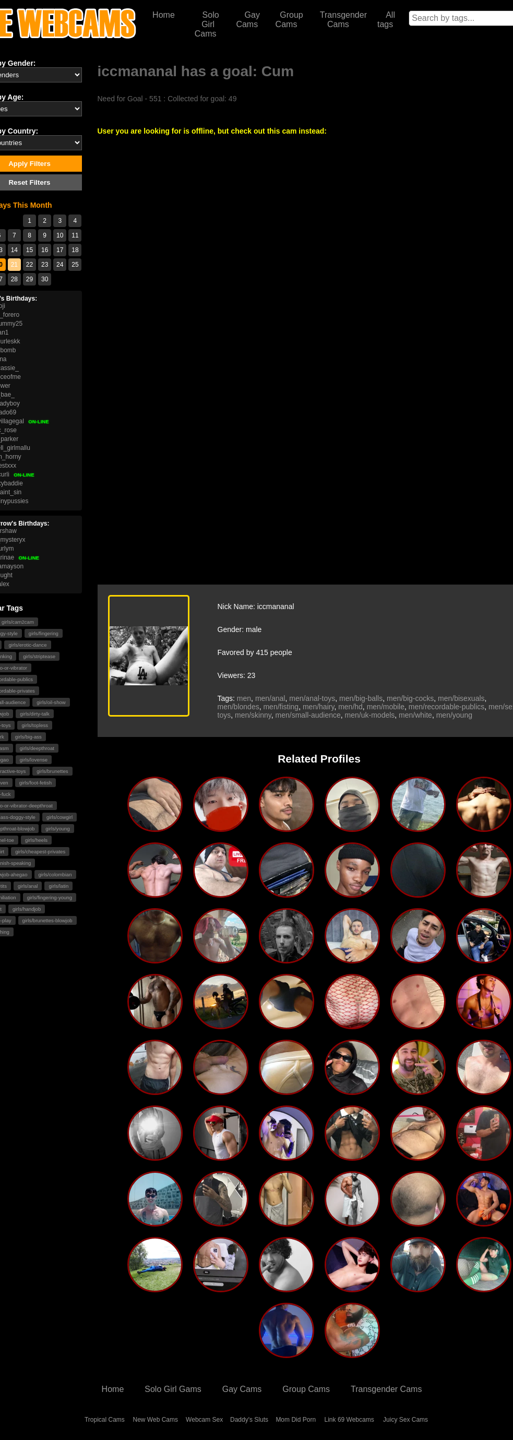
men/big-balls (361, 698)
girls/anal (28, 886)
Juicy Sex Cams (405, 1419)
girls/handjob (27, 909)
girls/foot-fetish (35, 783)
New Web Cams (155, 1419)
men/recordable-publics (447, 707)
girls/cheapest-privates (40, 851)
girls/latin (58, 886)
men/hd (350, 707)
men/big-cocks (410, 698)
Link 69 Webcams (349, 1419)
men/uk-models (370, 715)
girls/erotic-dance (27, 645)
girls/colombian (55, 874)
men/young (454, 715)
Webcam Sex (204, 1419)
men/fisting (281, 707)
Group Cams (289, 19)
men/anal (270, 698)
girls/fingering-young (49, 897)
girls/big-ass (28, 737)
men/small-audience (308, 715)
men (244, 698)
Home (163, 14)
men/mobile (385, 707)
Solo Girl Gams (173, 1389)
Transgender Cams (343, 19)
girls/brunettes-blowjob (47, 920)
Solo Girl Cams (207, 24)
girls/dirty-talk (35, 714)
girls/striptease (39, 656)
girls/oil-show (51, 702)
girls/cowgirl (59, 817)
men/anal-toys (312, 698)
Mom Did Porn (296, 1419)
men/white (415, 715)
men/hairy (318, 707)
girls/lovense (33, 760)
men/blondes (238, 707)
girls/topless (34, 725)
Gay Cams (248, 19)
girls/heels (36, 840)
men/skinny (253, 715)
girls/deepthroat (37, 748)
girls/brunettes (52, 771)
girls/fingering (43, 633)
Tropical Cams (105, 1419)
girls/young (57, 828)
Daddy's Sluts (249, 1419)
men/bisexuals (461, 698)
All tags (386, 19)
